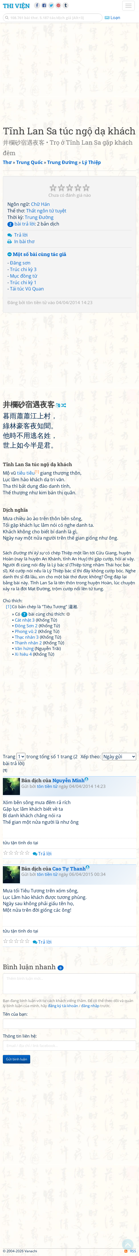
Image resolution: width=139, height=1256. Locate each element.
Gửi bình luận (16, 1059)
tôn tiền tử (36, 302)
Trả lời (21, 235)
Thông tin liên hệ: (20, 1036)
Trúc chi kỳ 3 (23, 269)
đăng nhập (90, 1005)
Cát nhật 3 (25, 620)
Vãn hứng (24, 648)
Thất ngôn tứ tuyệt (46, 211)
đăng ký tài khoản (63, 1005)
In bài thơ (24, 241)
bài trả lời (21, 224)
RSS (130, 1251)
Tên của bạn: (15, 1014)
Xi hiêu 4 (23, 654)
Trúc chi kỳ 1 (23, 282)
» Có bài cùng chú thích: (41, 614)
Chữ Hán (40, 204)
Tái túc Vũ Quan (27, 289)
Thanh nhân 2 (28, 643)
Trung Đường (39, 217)
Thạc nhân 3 (27, 637)
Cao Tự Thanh (70, 868)
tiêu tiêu (28, 473)
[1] (8, 606)
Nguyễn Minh (70, 780)
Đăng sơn (20, 263)
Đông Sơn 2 (26, 625)
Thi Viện (16, 6)
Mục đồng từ (23, 276)
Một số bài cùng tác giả (36, 254)
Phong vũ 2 (26, 631)
